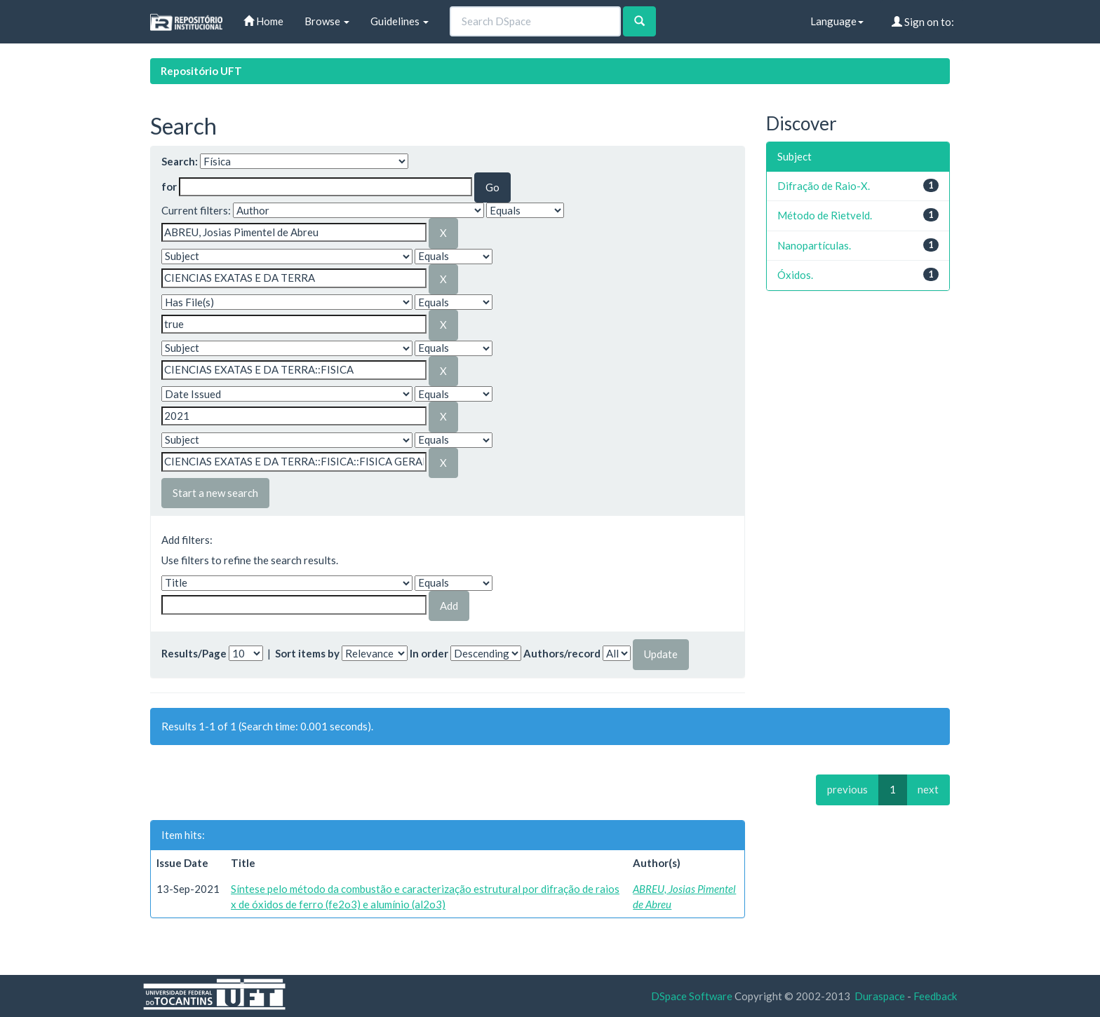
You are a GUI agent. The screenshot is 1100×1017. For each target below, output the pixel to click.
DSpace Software (691, 996)
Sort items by (307, 653)
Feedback (935, 996)
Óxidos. (795, 274)
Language (837, 21)
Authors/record (562, 653)
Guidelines (399, 21)
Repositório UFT (201, 70)
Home (263, 21)
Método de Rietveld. (824, 215)
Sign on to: (923, 21)
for (169, 186)
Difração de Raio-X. (823, 185)
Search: (179, 161)
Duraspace (879, 996)
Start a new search (215, 492)
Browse (326, 21)
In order (429, 653)
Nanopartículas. (814, 245)
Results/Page (194, 653)
